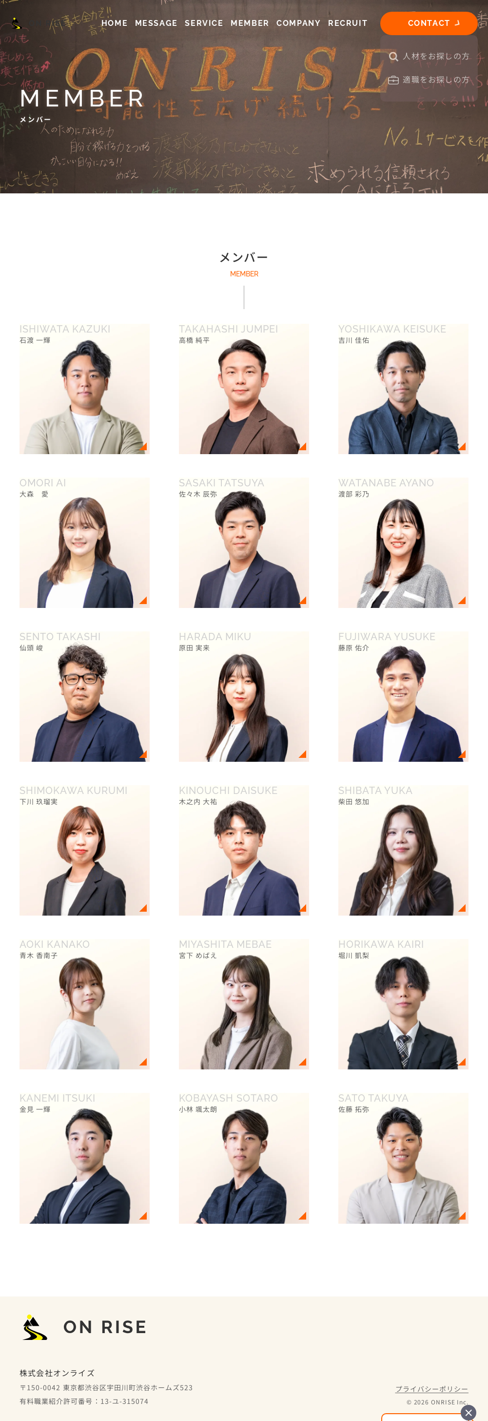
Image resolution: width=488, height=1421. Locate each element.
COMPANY (298, 23)
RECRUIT (348, 23)
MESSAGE (156, 23)
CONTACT (429, 23)
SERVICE (204, 23)
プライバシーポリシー (432, 1389)
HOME (114, 23)
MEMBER (250, 23)
